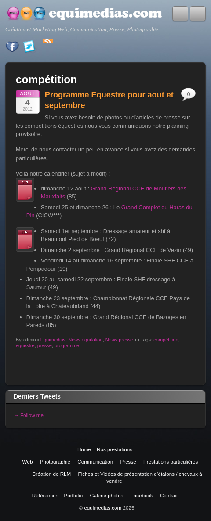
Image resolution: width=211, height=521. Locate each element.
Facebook (142, 495)
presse (44, 345)
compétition (165, 339)
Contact (169, 495)
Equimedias (52, 339)
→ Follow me (29, 415)
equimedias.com (102, 507)
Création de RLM (51, 474)
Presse (128, 461)
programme (67, 345)
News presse (120, 339)
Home (84, 449)
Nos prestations (114, 449)
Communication (95, 461)
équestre (25, 345)
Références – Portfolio (57, 495)
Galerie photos (106, 495)
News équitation (85, 339)
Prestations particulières (170, 461)
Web (27, 461)
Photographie (55, 461)
